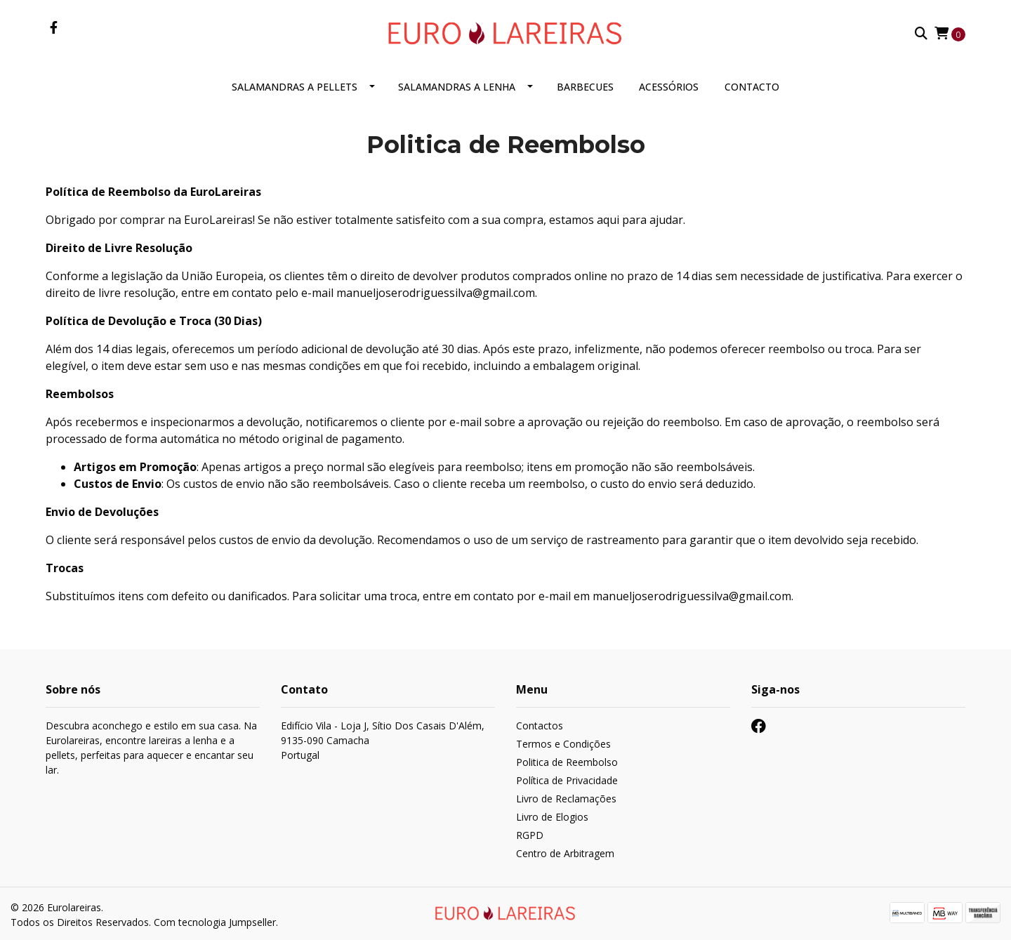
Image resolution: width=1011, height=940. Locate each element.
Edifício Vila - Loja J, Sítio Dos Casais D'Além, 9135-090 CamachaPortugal (382, 741)
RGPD (529, 835)
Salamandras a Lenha (456, 87)
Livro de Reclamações (566, 799)
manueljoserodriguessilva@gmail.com (435, 293)
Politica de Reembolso (567, 762)
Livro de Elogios (552, 817)
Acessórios (669, 87)
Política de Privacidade (567, 781)
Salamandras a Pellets (294, 87)
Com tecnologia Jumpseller (215, 921)
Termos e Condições (563, 744)
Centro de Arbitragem (565, 854)
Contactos (539, 726)
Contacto (752, 87)
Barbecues (585, 87)
